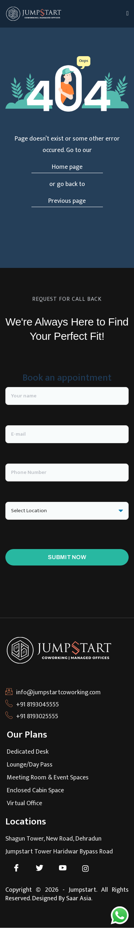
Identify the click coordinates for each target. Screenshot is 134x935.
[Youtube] (66, 868)
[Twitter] (43, 868)
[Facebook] (20, 868)
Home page (67, 167)
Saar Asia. (79, 898)
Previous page (67, 201)
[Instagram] (89, 868)
